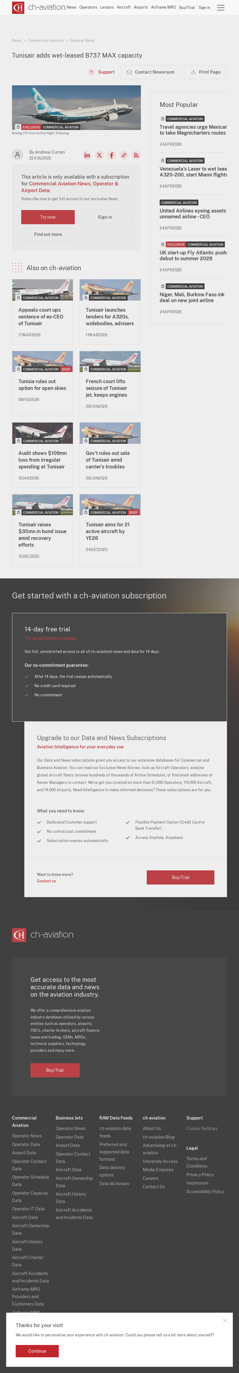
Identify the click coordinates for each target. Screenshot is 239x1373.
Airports (141, 7)
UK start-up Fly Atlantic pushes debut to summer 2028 (196, 255)
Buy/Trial (187, 8)
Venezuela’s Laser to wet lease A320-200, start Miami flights (195, 172)
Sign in (204, 8)
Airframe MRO (163, 7)
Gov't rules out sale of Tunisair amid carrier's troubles (108, 460)
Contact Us (154, 1186)
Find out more (48, 234)
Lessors (107, 7)
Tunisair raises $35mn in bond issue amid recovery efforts (42, 535)
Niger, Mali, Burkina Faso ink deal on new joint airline (192, 297)
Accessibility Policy (205, 1191)
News (71, 7)
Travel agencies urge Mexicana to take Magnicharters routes (195, 130)
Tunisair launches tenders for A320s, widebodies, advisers (110, 316)
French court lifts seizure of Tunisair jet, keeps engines (106, 388)
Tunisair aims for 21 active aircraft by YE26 (108, 531)
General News (82, 40)
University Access (160, 1161)
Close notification (225, 1321)
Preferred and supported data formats (114, 1152)
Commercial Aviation (46, 40)
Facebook (111, 155)
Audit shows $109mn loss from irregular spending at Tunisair (42, 460)
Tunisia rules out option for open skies (42, 385)
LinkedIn (87, 155)
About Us (152, 1128)
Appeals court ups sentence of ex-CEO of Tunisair (40, 316)
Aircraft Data (25, 1217)
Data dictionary (114, 1183)
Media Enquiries (158, 1169)
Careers (150, 1178)
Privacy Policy (200, 1174)
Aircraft (124, 7)
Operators (88, 7)
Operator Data (26, 1144)
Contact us (46, 881)
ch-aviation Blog (159, 1137)
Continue (37, 1351)
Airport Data (24, 1152)
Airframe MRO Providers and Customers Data (28, 1296)
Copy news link (124, 155)
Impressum (197, 1183)
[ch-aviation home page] (39, 8)
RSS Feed (136, 155)
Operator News (27, 1135)
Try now (48, 217)
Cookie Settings (201, 1128)
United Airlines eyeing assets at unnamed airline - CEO (196, 214)
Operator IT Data (28, 1208)
